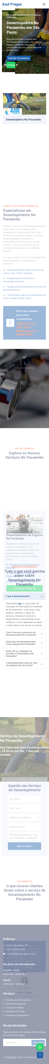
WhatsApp (11, 65)
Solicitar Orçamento (18, 58)
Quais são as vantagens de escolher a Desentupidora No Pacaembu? (20, 653)
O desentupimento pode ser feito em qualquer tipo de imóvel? (22, 664)
